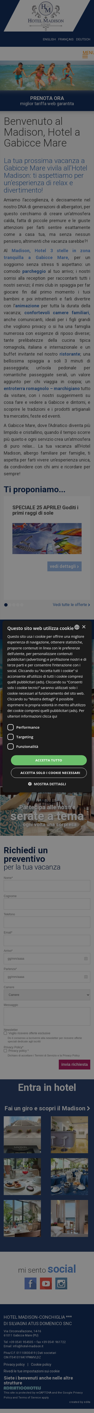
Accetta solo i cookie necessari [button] (50, 773)
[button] (47, 784)
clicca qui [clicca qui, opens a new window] (49, 716)
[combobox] (76, 627)
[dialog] (47, 706)
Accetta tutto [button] (48, 760)
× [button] (84, 627)
